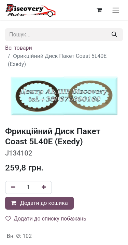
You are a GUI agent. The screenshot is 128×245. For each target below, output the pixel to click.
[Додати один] (44, 187)
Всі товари (18, 48)
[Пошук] (114, 34)
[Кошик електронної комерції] (99, 10)
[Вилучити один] (13, 187)
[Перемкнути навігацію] (116, 10)
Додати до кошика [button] (39, 203)
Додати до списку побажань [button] (45, 218)
